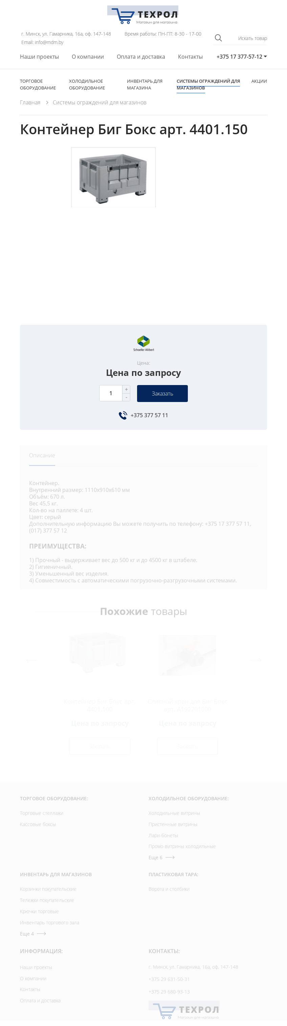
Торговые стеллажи (41, 813)
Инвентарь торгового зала (49, 922)
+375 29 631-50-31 (169, 979)
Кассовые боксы (38, 824)
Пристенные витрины (173, 824)
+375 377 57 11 (149, 415)
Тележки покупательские (47, 900)
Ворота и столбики (169, 889)
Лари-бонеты (163, 835)
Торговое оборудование (38, 84)
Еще (162, 857)
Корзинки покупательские (48, 889)
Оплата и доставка (141, 56)
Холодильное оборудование (87, 84)
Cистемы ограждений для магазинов (208, 84)
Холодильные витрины (174, 813)
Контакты (190, 56)
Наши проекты (39, 56)
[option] (113, 220)
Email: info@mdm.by (42, 42)
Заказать (162, 393)
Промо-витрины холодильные (182, 846)
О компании (88, 56)
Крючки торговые (39, 911)
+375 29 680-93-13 (169, 991)
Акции (259, 81)
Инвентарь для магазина (144, 84)
